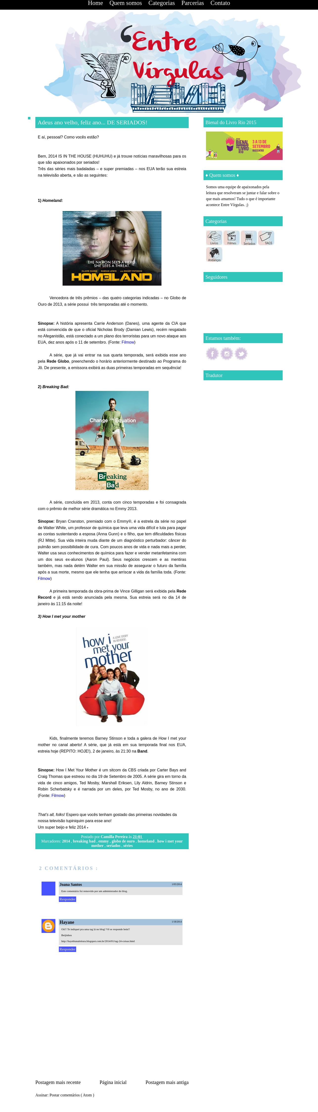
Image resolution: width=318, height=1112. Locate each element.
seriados (114, 845)
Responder (67, 899)
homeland (147, 841)
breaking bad (84, 841)
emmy (104, 841)
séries (128, 845)
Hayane (67, 922)
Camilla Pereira (115, 837)
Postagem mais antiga (167, 1082)
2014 (66, 841)
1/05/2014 (177, 884)
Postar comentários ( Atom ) (71, 1095)
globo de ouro (124, 841)
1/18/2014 (177, 921)
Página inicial (113, 1082)
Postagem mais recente (58, 1082)
